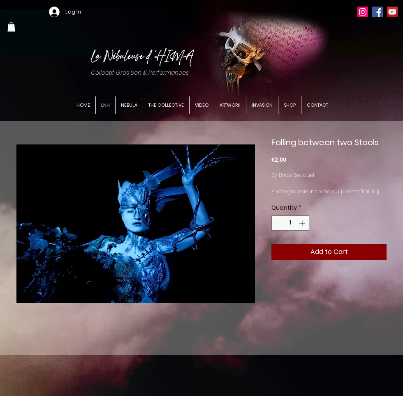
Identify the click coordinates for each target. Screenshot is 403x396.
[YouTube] (392, 12)
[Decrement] (278, 223)
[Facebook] (377, 12)
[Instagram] (362, 12)
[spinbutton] (290, 223)
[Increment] (303, 223)
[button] (11, 27)
